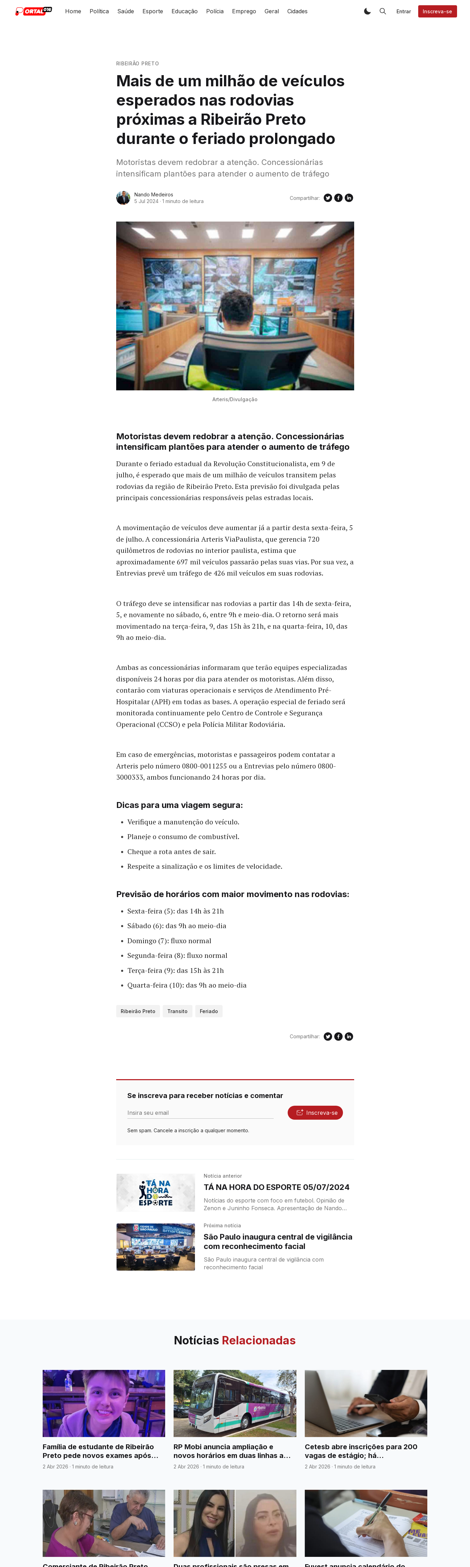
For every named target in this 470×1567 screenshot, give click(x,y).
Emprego (244, 11)
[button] (367, 11)
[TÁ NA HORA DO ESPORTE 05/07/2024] (156, 1193)
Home (73, 11)
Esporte (152, 11)
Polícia (215, 11)
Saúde (125, 11)
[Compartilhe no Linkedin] (349, 198)
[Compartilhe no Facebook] (338, 198)
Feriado (209, 1011)
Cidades (297, 11)
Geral (272, 11)
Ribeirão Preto (137, 63)
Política (99, 11)
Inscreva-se (437, 11)
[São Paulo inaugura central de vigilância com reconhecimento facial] (156, 1247)
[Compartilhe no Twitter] (328, 198)
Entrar (404, 11)
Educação (184, 11)
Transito (177, 1011)
